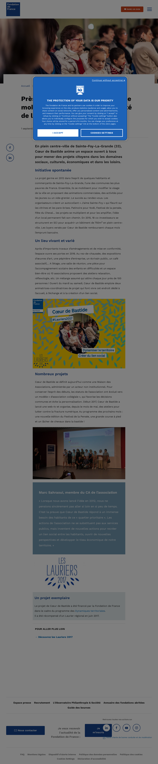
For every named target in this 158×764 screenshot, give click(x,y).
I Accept (58, 133)
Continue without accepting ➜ (108, 80)
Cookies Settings (102, 133)
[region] (80, 108)
